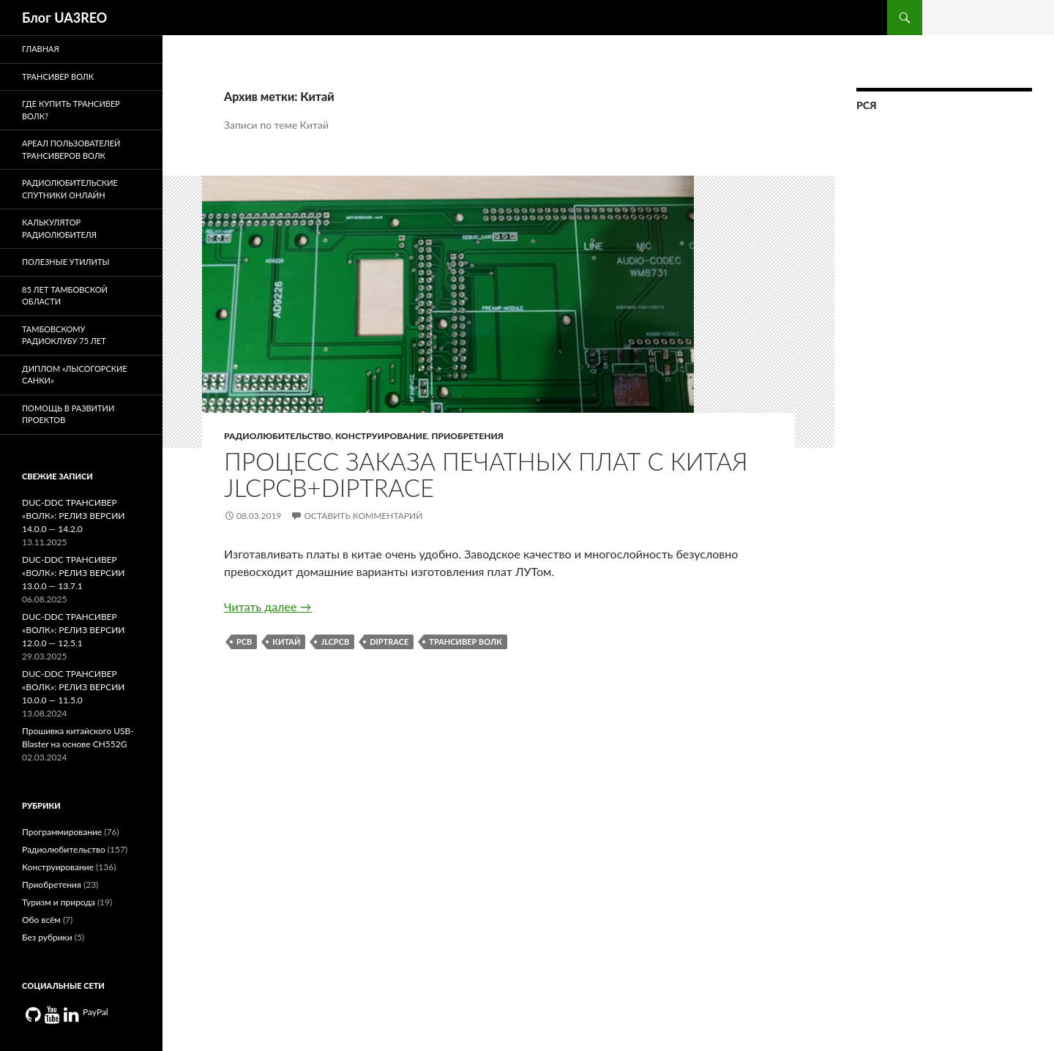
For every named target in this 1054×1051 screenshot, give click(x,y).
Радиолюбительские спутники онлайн (70, 189)
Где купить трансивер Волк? (71, 110)
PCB (244, 641)
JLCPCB (335, 641)
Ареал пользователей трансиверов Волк (71, 149)
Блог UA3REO (64, 18)
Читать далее (267, 606)
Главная (40, 48)
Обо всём (41, 919)
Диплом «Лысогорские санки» (74, 375)
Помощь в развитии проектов (68, 414)
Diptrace (389, 641)
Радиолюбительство (277, 435)
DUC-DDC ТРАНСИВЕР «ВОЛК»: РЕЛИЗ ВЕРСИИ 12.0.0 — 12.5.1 (73, 629)
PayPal (95, 1011)
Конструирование (381, 435)
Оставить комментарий (363, 515)
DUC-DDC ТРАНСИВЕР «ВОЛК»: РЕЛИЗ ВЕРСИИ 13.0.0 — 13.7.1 (73, 572)
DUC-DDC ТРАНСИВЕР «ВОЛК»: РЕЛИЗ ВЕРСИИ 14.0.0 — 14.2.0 (73, 515)
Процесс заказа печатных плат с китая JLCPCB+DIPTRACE (486, 474)
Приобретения (468, 435)
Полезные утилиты (65, 261)
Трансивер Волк (465, 641)
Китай (286, 641)
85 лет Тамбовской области (65, 296)
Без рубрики (47, 937)
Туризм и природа (58, 902)
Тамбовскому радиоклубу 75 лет (64, 335)
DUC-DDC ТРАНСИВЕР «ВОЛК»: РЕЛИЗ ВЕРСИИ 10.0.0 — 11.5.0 (73, 687)
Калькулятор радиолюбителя (59, 228)
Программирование (62, 831)
